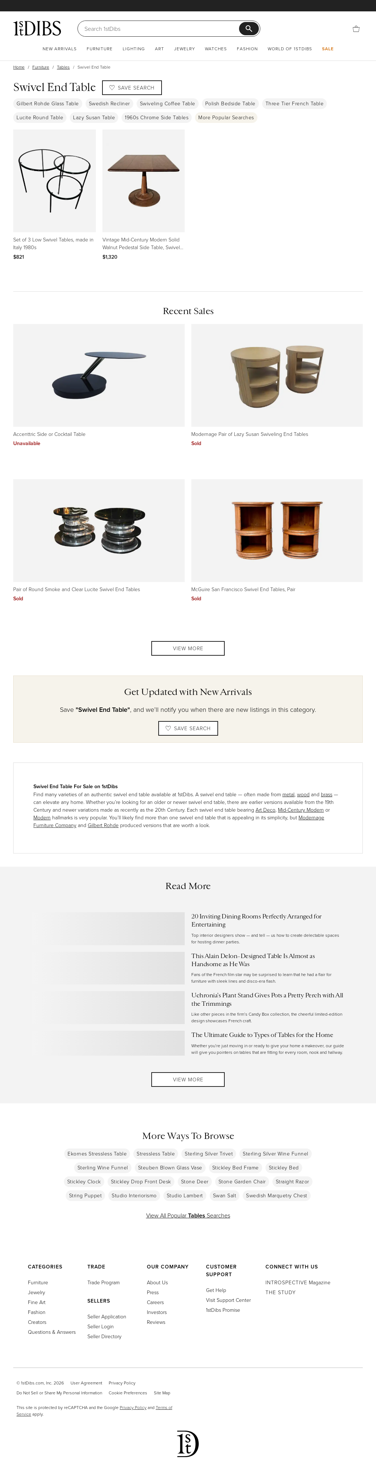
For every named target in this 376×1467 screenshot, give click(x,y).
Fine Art (37, 1302)
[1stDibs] (37, 28)
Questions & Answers (52, 1331)
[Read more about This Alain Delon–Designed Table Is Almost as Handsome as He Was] (188, 968)
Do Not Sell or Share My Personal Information (59, 1393)
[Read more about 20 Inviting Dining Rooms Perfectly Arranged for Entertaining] (188, 928)
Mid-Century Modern (301, 809)
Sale (328, 48)
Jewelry (184, 48)
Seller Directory (104, 1336)
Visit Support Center (228, 1299)
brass (326, 794)
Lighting (134, 48)
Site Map (162, 1393)
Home (19, 67)
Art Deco (265, 809)
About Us (157, 1282)
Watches (216, 48)
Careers (155, 1302)
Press (153, 1292)
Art (159, 48)
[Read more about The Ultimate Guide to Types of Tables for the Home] (188, 1043)
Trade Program (103, 1282)
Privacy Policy (122, 1383)
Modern (42, 817)
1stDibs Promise (223, 1309)
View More (188, 648)
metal (288, 794)
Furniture (100, 48)
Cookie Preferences (128, 1393)
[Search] (161, 28)
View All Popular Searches (188, 1215)
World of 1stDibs (290, 48)
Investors (157, 1311)
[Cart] (356, 28)
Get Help (216, 1289)
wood (303, 794)
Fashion (247, 48)
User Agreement (86, 1383)
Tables (63, 67)
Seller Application (106, 1316)
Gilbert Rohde (103, 825)
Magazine (297, 1282)
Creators (37, 1321)
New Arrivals (60, 48)
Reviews (156, 1321)
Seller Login (100, 1326)
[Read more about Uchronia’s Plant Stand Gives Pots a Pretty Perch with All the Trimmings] (188, 1007)
